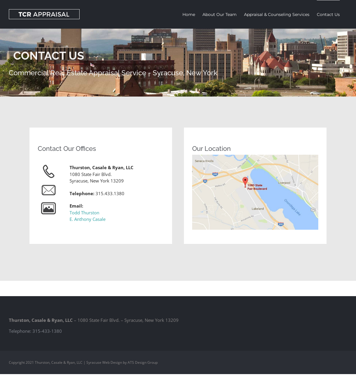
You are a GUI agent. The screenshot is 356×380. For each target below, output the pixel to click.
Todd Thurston (84, 213)
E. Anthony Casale (88, 219)
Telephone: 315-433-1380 (35, 331)
